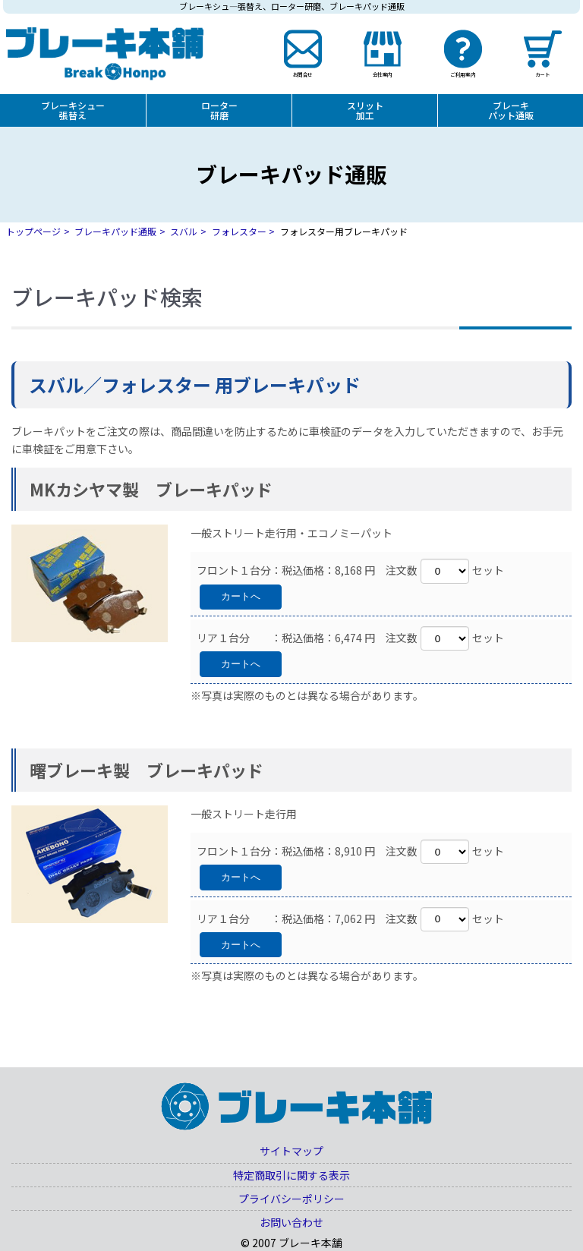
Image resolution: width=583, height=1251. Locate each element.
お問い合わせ (291, 1222)
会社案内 (382, 73)
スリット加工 (365, 110)
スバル (183, 231)
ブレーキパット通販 (511, 110)
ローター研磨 (219, 110)
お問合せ (302, 73)
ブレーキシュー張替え (73, 110)
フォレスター (239, 231)
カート (542, 73)
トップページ (33, 231)
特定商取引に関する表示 (291, 1175)
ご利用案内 (462, 73)
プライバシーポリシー (291, 1198)
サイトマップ (291, 1150)
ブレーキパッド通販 (115, 231)
